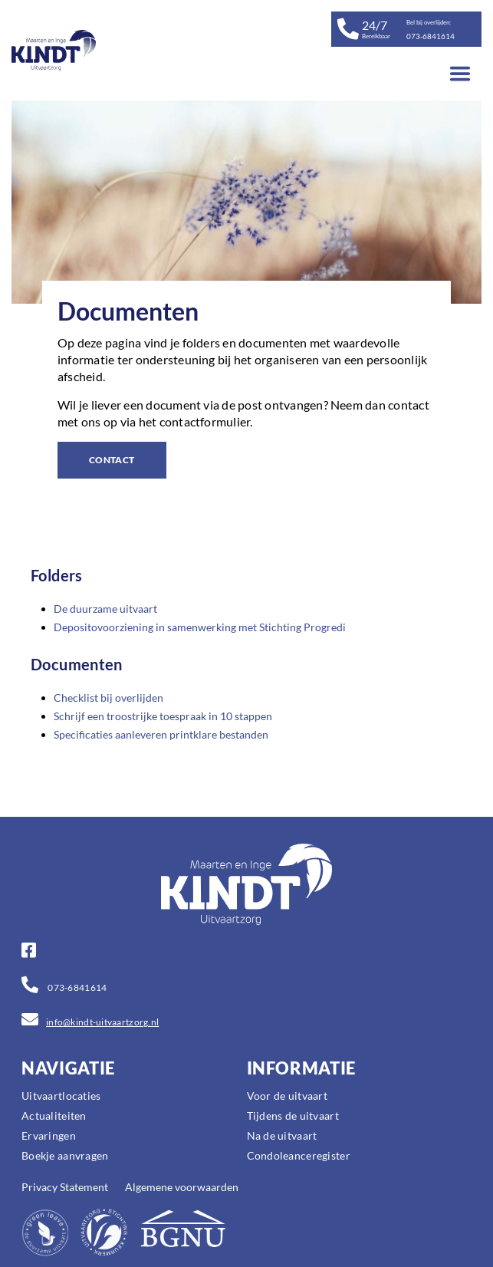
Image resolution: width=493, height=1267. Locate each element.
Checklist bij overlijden (108, 697)
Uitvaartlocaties (60, 1095)
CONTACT (112, 460)
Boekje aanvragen (64, 1155)
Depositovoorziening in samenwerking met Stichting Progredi (200, 627)
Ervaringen (48, 1135)
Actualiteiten (54, 1115)
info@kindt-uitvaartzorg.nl (102, 1022)
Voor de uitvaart (287, 1095)
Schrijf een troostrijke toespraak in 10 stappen (163, 715)
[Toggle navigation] (460, 73)
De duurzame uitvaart (105, 608)
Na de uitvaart (282, 1135)
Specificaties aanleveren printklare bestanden (161, 734)
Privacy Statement (64, 1186)
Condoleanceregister (298, 1155)
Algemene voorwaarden (181, 1186)
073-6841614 (76, 987)
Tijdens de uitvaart (293, 1115)
